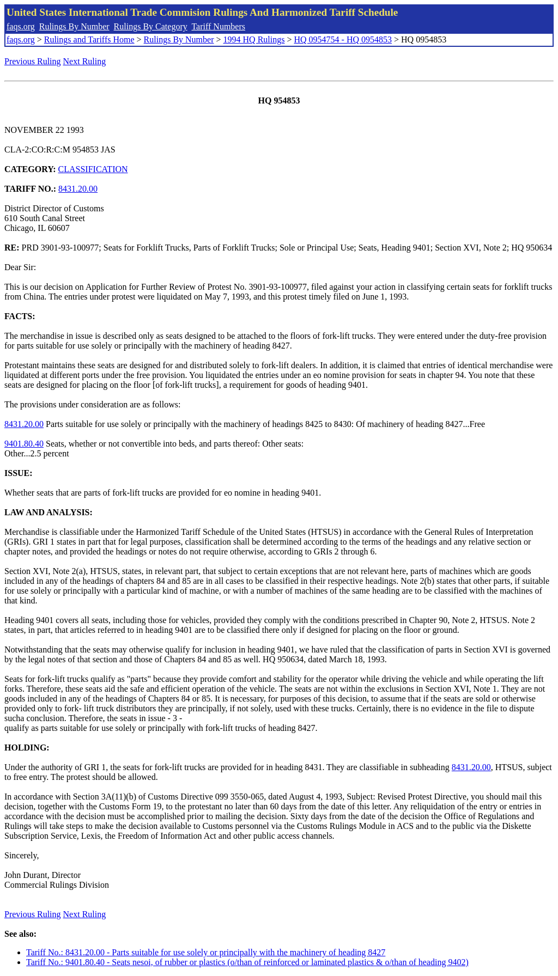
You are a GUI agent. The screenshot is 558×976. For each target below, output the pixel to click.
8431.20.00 (78, 188)
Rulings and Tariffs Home (89, 39)
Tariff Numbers (218, 26)
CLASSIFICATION (93, 169)
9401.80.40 (24, 443)
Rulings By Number (74, 26)
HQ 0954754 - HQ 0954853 (343, 39)
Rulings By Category (150, 26)
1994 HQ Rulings (254, 39)
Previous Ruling (32, 61)
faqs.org (21, 26)
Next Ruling (84, 61)
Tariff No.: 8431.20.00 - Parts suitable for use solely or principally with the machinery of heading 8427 (205, 952)
